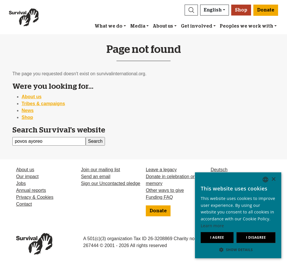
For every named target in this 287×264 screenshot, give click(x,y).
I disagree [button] (256, 237)
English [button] (213, 10)
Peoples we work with (246, 26)
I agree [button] (217, 237)
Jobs (21, 183)
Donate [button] (265, 10)
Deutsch (219, 169)
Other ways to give (165, 190)
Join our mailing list (100, 169)
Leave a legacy (161, 169)
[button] (191, 10)
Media (137, 26)
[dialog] (238, 215)
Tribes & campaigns (43, 103)
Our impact (27, 176)
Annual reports (31, 190)
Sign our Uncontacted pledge (110, 183)
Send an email (95, 176)
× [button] (273, 179)
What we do (109, 26)
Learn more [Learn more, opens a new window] (212, 225)
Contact (24, 204)
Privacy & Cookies (34, 197)
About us (163, 26)
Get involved (196, 26)
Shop (241, 10)
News (28, 110)
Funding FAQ (159, 197)
